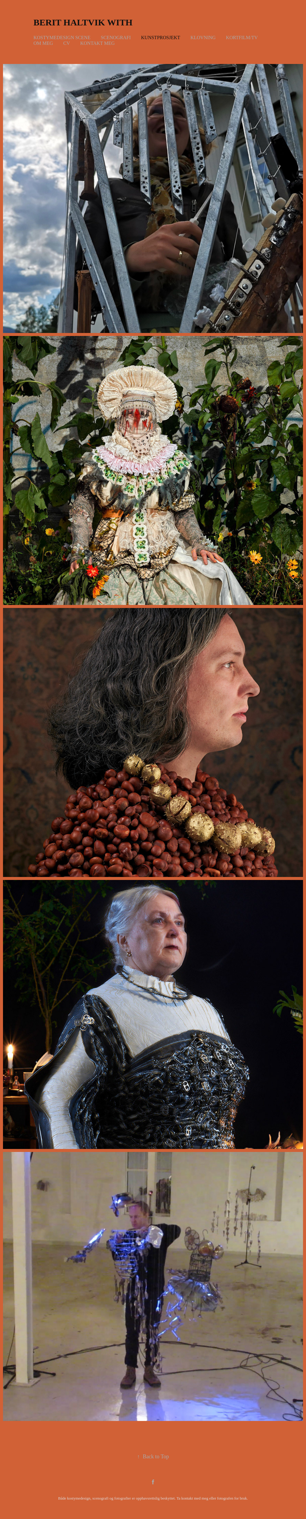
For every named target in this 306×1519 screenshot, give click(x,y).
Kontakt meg (97, 43)
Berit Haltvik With (82, 22)
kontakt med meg (194, 1498)
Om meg (43, 43)
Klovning (202, 37)
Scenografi (116, 37)
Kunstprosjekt (160, 37)
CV (66, 43)
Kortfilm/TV (242, 37)
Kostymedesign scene (62, 37)
